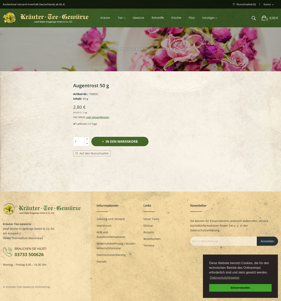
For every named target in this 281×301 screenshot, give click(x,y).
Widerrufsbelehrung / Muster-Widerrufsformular (116, 246)
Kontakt (102, 261)
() (244, 4)
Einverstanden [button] (240, 287)
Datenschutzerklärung (111, 255)
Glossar (148, 225)
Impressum (104, 225)
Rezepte (148, 232)
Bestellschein (152, 239)
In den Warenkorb (121, 141)
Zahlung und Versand (111, 219)
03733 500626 (29, 254)
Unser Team (151, 219)
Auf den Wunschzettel (91, 153)
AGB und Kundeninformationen (111, 234)
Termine (148, 245)
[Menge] (79, 141)
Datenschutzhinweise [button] (224, 277)
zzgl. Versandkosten (97, 117)
